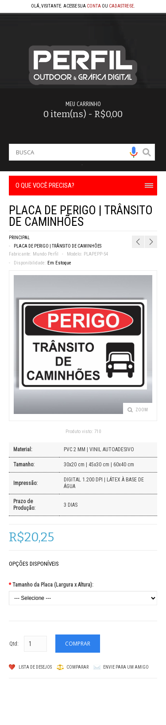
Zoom (141, 409)
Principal (19, 237)
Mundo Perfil (45, 254)
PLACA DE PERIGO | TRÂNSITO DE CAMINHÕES (57, 246)
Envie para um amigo (126, 667)
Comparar (77, 667)
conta (94, 6)
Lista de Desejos (35, 667)
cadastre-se (121, 6)
